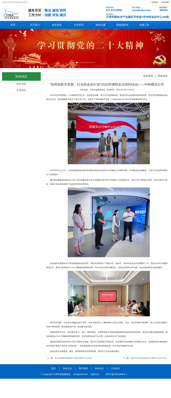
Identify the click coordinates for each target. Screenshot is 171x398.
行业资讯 (79, 25)
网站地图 (165, 2)
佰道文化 (95, 374)
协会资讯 (57, 25)
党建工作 (144, 25)
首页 (13, 25)
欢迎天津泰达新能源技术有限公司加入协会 (149, 358)
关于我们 (35, 25)
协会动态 (21, 83)
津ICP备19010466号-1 (116, 374)
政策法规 (100, 25)
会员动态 (21, 90)
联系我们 (155, 2)
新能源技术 (122, 25)
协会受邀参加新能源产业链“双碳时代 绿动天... (74, 358)
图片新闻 (83, 368)
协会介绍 (67, 368)
